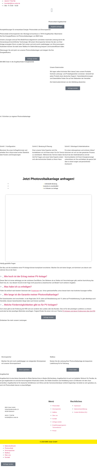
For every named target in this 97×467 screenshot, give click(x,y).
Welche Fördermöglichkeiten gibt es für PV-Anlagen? (30, 304)
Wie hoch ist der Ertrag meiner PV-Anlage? (25, 276)
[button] (48, 276)
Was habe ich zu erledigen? (18, 286)
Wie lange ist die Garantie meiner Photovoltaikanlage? (31, 294)
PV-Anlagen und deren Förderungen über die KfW (78, 311)
